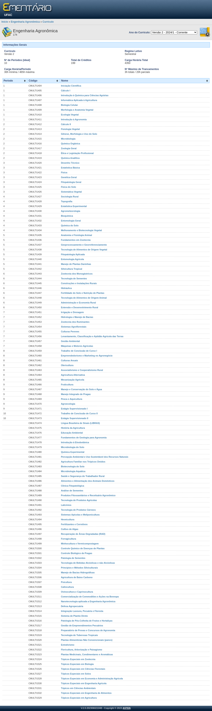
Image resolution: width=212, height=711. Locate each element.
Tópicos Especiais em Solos (76, 673)
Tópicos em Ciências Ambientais (78, 688)
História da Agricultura (73, 428)
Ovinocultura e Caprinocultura (77, 592)
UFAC (8, 15)
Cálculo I (65, 90)
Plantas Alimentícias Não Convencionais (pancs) (86, 640)
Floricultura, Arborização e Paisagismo (81, 649)
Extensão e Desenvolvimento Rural (79, 307)
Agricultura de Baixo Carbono (77, 577)
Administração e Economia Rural (78, 302)
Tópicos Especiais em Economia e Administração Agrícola (92, 678)
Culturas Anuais (69, 360)
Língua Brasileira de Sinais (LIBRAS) (80, 423)
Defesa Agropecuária (72, 606)
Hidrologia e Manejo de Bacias (77, 317)
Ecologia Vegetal (70, 114)
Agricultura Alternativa (73, 375)
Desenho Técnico (70, 163)
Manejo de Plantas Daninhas (76, 264)
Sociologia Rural (69, 196)
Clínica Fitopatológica (72, 485)
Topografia (66, 201)
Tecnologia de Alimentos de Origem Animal (84, 298)
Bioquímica (67, 216)
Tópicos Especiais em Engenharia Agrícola (84, 683)
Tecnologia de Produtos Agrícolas (79, 500)
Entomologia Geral (71, 220)
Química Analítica (70, 158)
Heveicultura (67, 519)
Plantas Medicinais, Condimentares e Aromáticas (87, 654)
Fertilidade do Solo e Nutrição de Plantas (82, 293)
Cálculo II (66, 124)
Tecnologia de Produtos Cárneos (78, 510)
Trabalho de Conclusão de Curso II (79, 413)
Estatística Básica (70, 167)
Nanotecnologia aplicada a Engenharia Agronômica (88, 601)
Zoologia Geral (69, 148)
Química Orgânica (70, 143)
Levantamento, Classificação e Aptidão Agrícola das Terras (92, 336)
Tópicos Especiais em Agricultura (79, 698)
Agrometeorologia (70, 211)
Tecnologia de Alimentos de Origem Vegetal (84, 249)
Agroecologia (68, 404)
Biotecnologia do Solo (72, 466)
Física (64, 172)
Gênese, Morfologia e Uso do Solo (79, 134)
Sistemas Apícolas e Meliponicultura (80, 514)
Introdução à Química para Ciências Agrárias (84, 95)
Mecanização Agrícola (72, 379)
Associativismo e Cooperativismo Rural (82, 370)
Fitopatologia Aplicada (73, 254)
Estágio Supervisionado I (74, 408)
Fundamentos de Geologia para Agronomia (84, 437)
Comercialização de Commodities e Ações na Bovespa (90, 596)
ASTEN (126, 708)
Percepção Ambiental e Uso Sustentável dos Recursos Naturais (94, 457)
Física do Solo (68, 187)
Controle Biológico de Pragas (76, 553)
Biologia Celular (69, 105)
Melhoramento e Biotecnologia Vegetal (81, 230)
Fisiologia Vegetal (70, 129)
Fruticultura (67, 384)
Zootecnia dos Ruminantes (75, 322)
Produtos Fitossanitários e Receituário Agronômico (88, 495)
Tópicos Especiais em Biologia (77, 664)
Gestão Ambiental (70, 341)
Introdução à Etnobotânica (75, 442)
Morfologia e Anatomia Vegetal (77, 110)
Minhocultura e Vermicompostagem (80, 543)
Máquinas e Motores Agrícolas (77, 346)
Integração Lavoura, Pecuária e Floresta (82, 611)
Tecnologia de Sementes (74, 278)
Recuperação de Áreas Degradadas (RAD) (83, 534)
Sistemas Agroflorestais (73, 326)
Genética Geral (69, 177)
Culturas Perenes (70, 331)
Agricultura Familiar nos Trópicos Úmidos (83, 461)
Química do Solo (69, 225)
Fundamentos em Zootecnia (76, 240)
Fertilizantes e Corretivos (74, 524)
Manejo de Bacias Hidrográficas (78, 572)
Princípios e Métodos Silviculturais (79, 567)
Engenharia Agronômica (25, 21)
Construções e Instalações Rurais (79, 283)
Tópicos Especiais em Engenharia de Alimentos (86, 693)
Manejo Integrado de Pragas (76, 394)
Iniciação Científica (71, 85)
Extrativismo (67, 645)
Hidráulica (66, 288)
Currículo (48, 21)
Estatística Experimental (74, 206)
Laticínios (66, 505)
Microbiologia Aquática (73, 471)
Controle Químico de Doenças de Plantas (82, 548)
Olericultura (67, 365)
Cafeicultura (67, 587)
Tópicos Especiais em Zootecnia (78, 659)
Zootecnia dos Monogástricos (77, 273)
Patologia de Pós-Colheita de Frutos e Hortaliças (86, 620)
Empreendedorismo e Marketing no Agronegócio (87, 355)
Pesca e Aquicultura (71, 399)
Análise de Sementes (72, 490)
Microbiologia (68, 138)
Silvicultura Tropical (71, 269)
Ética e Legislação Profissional (77, 153)
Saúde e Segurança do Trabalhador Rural (82, 476)
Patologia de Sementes (73, 558)
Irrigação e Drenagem (72, 312)
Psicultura (66, 582)
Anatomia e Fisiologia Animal (76, 235)
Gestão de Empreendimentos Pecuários (82, 625)
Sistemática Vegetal (71, 191)
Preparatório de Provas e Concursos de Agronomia (88, 630)
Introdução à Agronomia (74, 119)
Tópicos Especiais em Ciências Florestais (83, 669)
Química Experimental (72, 452)
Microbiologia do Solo (72, 447)
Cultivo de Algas (69, 529)
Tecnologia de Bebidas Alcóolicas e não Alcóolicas (88, 563)
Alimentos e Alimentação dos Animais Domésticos (87, 481)
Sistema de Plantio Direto (74, 616)
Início (4, 21)
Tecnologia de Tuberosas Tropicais (79, 635)
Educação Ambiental (72, 432)
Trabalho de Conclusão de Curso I (79, 351)
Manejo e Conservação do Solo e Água (81, 389)
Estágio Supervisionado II (74, 418)
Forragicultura (68, 538)
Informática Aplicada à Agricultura (79, 100)
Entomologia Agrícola (72, 259)
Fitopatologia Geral (71, 182)
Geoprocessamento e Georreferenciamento (84, 244)
